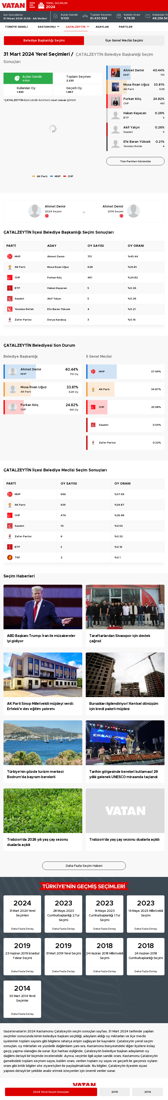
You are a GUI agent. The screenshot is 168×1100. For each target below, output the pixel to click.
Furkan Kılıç (132, 99)
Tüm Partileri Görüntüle (135, 161)
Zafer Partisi (107, 442)
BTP (126, 117)
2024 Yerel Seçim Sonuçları (51, 1092)
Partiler (125, 26)
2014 (147, 1092)
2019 (114, 1092)
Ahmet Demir (133, 70)
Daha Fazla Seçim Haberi (84, 865)
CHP (126, 103)
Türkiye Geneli (16, 26)
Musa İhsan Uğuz (136, 84)
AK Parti (128, 89)
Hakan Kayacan (134, 113)
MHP (126, 75)
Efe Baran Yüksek (136, 141)
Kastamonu (47, 26)
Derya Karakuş (56, 319)
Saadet (128, 132)
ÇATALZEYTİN (76, 26)
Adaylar (102, 26)
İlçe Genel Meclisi (124, 40)
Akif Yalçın (131, 127)
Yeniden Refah (132, 146)
